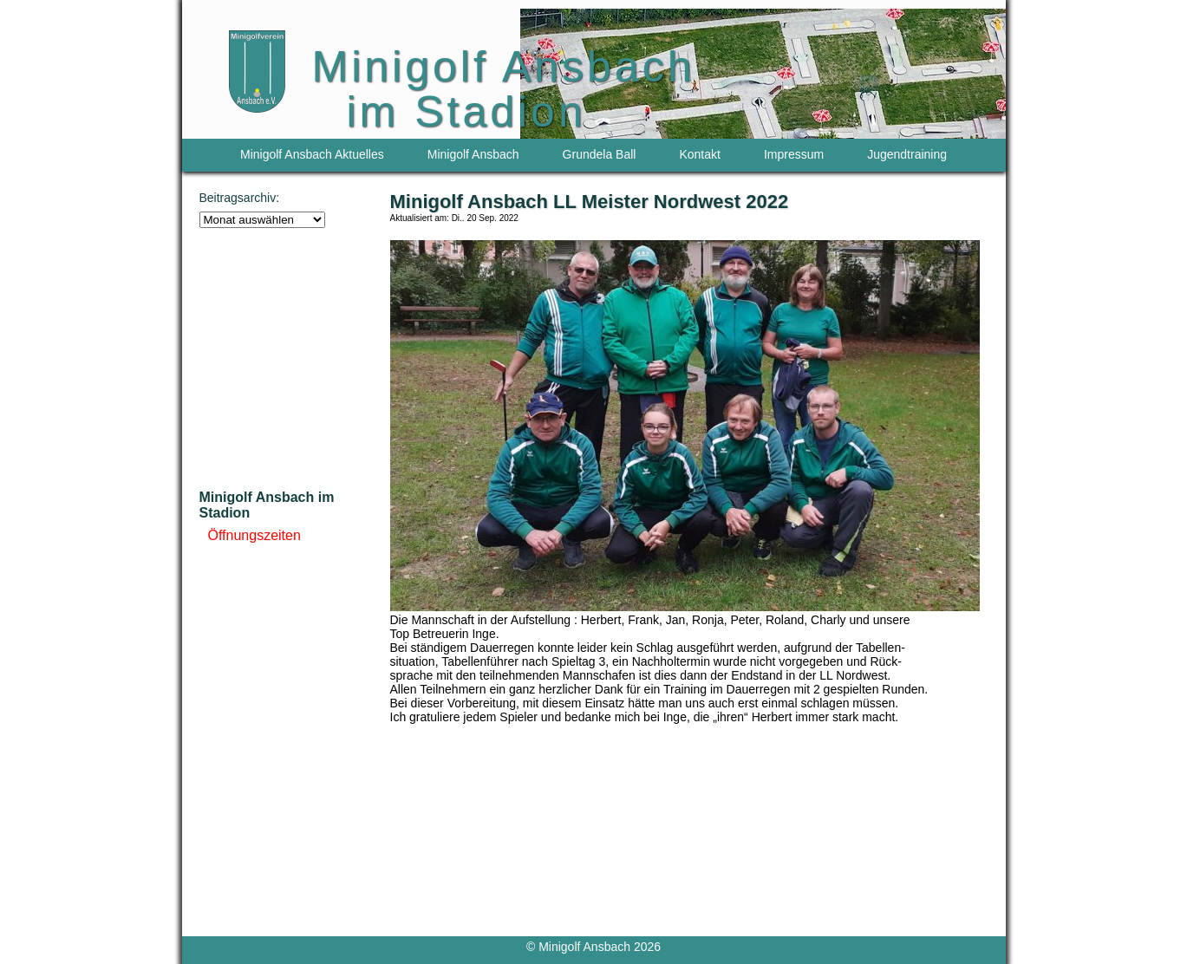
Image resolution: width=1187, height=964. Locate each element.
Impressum (794, 154)
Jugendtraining (907, 154)
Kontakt (699, 154)
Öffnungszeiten (254, 535)
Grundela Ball (599, 154)
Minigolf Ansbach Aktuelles (312, 154)
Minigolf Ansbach (473, 154)
